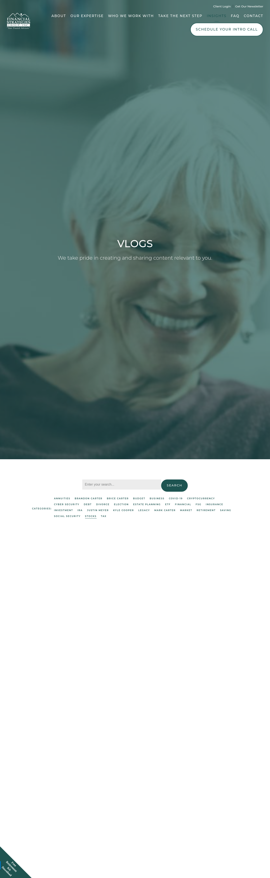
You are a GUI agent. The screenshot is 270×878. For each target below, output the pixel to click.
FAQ (235, 16)
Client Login (222, 6)
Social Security (67, 516)
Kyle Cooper (123, 510)
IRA (80, 510)
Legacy (144, 510)
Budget (139, 498)
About (58, 16)
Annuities (62, 498)
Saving (225, 510)
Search (174, 485)
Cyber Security (67, 504)
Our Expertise (87, 16)
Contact (253, 16)
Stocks (91, 516)
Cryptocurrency (201, 498)
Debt (88, 504)
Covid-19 (176, 498)
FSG (198, 504)
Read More (41, 633)
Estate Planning (147, 504)
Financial (183, 504)
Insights (216, 16)
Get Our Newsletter (249, 6)
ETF (168, 504)
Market (186, 510)
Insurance (214, 504)
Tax (104, 516)
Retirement (206, 510)
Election (121, 504)
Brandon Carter (89, 498)
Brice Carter (118, 498)
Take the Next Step (180, 16)
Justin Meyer (98, 510)
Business (157, 498)
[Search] (121, 484)
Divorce (103, 504)
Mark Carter (165, 510)
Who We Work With (131, 16)
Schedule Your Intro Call (227, 29)
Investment (63, 510)
